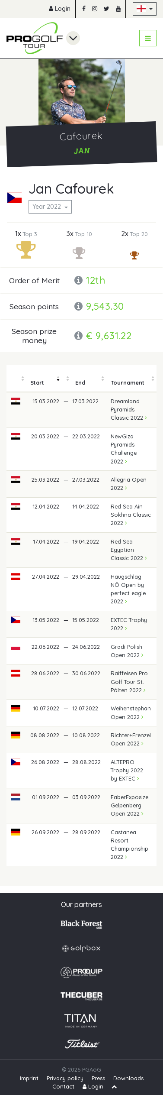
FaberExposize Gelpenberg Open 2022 (129, 805)
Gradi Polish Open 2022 (127, 650)
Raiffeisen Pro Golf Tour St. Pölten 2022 (129, 681)
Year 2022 (47, 207)
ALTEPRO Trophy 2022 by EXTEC (127, 770)
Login (59, 9)
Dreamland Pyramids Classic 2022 (129, 409)
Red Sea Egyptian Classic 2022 (129, 549)
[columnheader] (16, 378)
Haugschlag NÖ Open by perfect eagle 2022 (128, 589)
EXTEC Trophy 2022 (129, 624)
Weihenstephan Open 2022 (131, 712)
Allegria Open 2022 (129, 483)
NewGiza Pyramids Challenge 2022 (124, 449)
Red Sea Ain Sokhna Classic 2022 (131, 514)
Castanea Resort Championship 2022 (129, 845)
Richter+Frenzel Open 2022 (131, 739)
